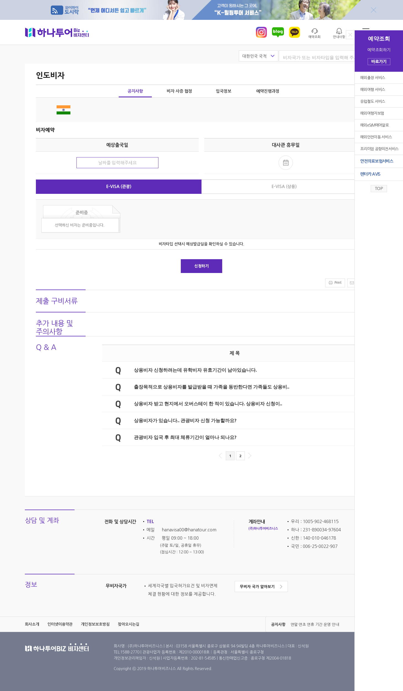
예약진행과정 (267, 91)
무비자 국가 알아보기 (261, 586)
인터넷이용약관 (60, 624)
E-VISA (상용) (284, 186)
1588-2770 (130, 652)
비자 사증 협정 (179, 91)
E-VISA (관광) (118, 186)
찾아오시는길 (128, 624)
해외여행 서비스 (372, 90)
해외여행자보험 (372, 113)
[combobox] (323, 56)
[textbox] (325, 57)
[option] (321, 624)
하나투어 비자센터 (57, 32)
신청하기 (201, 266)
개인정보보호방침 (95, 624)
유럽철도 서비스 (372, 101)
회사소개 (32, 624)
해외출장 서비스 (372, 78)
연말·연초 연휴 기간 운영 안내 (315, 624)
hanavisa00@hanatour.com (189, 530)
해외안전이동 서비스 (376, 137)
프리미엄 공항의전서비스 (379, 149)
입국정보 (223, 91)
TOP (379, 188)
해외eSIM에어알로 (374, 125)
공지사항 (135, 91)
